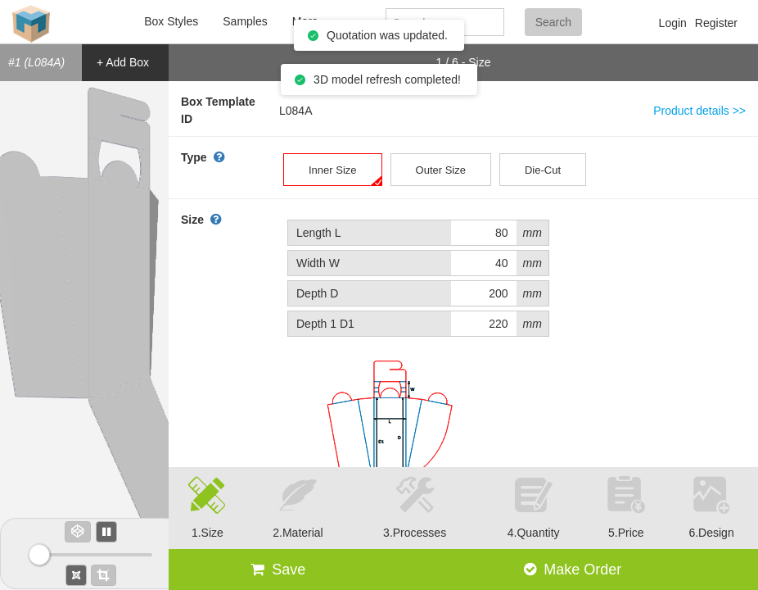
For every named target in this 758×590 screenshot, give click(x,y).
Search (553, 22)
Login (673, 23)
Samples (245, 21)
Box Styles (171, 21)
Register (716, 23)
